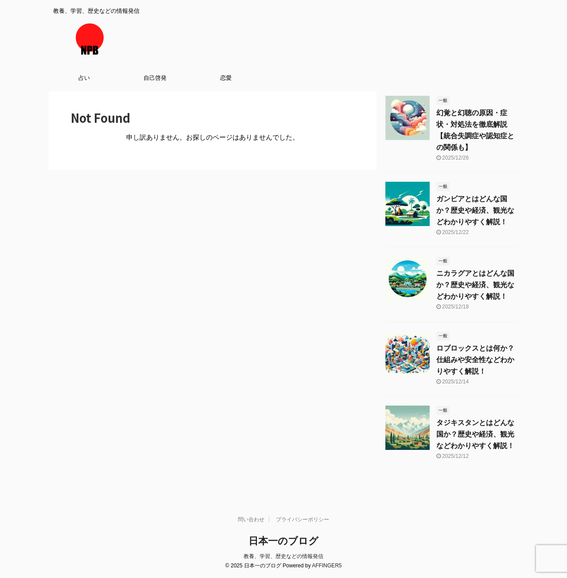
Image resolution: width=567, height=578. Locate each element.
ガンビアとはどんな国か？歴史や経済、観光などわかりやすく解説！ (475, 210)
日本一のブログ (283, 541)
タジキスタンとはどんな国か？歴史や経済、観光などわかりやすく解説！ (475, 434)
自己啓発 (155, 77)
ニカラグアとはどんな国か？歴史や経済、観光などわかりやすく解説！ (475, 284)
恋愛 (226, 77)
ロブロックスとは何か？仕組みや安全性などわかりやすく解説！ (475, 359)
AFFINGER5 (327, 565)
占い (84, 77)
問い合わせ (251, 519)
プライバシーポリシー (302, 519)
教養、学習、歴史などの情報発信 (283, 556)
